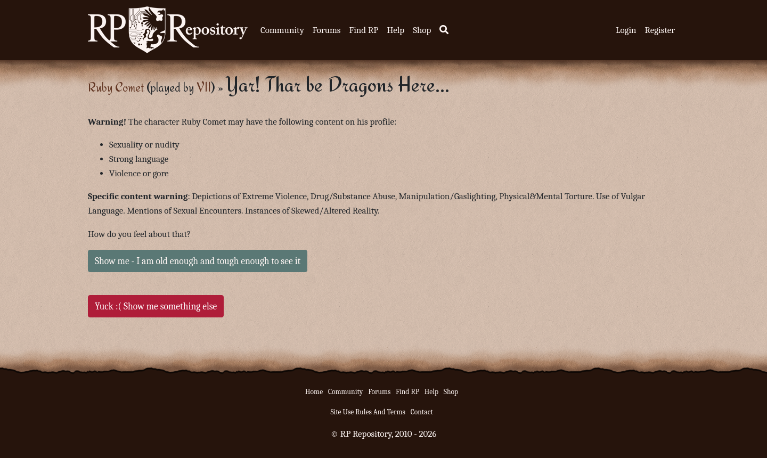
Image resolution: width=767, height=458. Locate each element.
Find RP (363, 30)
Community (282, 30)
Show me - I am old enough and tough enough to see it (197, 261)
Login (626, 30)
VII (204, 87)
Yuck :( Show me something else (156, 306)
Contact (422, 412)
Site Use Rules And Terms (367, 412)
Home (314, 392)
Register (660, 30)
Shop (422, 30)
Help (395, 30)
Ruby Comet (116, 87)
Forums (327, 30)
